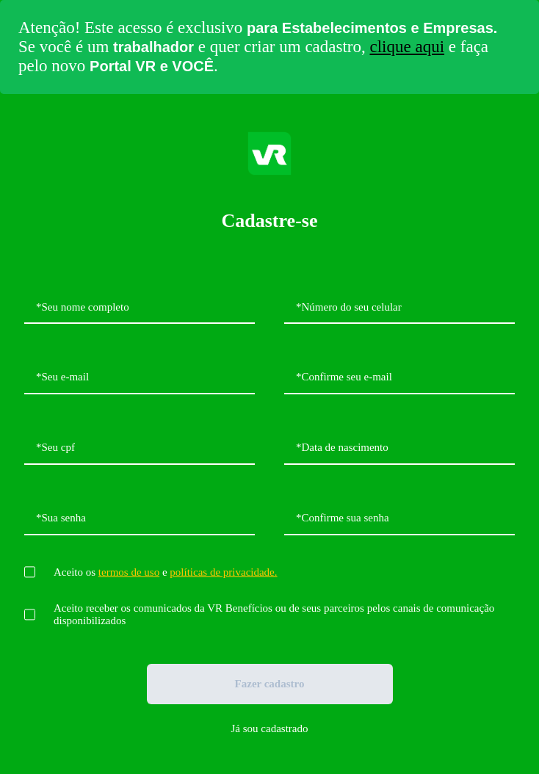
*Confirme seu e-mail (344, 377)
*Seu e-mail (62, 377)
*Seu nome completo (82, 307)
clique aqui (407, 46)
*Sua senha (61, 518)
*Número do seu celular (349, 307)
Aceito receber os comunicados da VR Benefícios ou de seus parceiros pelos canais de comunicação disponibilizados (274, 614)
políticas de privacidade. (223, 572)
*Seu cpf (55, 447)
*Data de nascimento (342, 447)
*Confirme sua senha (342, 518)
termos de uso (128, 572)
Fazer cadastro (270, 684)
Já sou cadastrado (269, 728)
